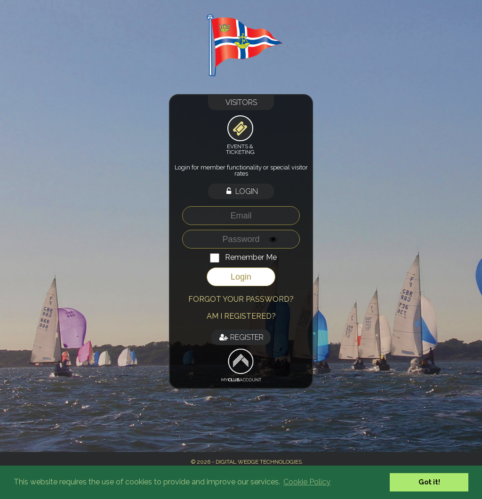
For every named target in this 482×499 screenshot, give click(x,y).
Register (241, 337)
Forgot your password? (241, 299)
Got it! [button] (429, 482)
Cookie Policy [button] (306, 481)
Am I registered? (241, 316)
